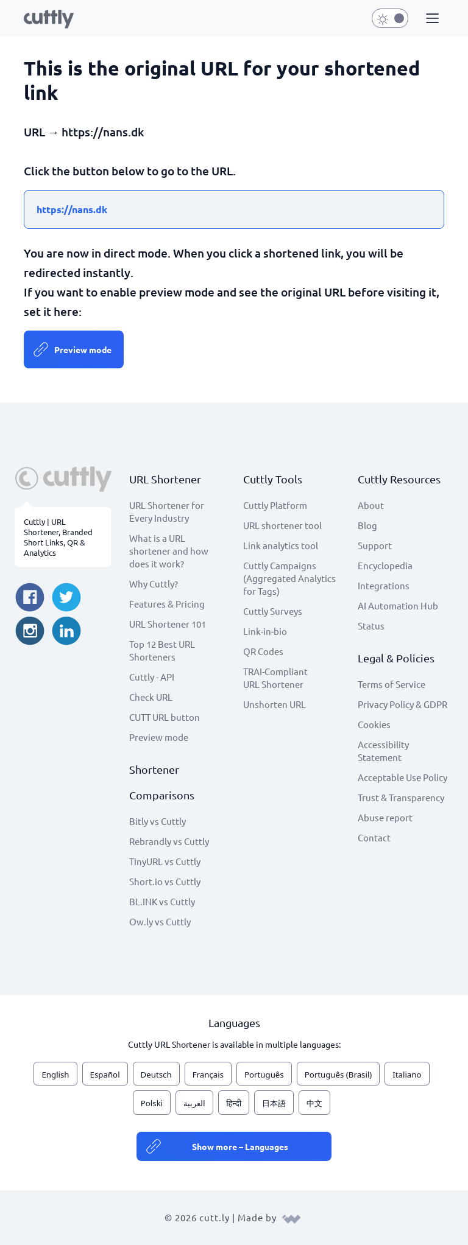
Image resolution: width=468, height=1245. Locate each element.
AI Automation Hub (398, 605)
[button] (431, 19)
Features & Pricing (167, 603)
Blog (367, 525)
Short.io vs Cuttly (164, 881)
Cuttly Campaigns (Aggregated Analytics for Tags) (289, 578)
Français (208, 1074)
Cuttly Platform (275, 505)
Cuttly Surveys (272, 611)
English (55, 1074)
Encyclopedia (385, 565)
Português (264, 1074)
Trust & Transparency (401, 797)
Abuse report (385, 817)
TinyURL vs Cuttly (164, 861)
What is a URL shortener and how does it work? (168, 550)
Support (375, 545)
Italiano (406, 1074)
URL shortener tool (282, 525)
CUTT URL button (164, 717)
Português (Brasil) (338, 1074)
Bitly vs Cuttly (157, 821)
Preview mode (83, 349)
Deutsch (156, 1074)
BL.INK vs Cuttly (162, 901)
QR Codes (263, 651)
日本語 (274, 1103)
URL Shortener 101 (167, 624)
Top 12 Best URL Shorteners (162, 650)
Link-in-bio (265, 631)
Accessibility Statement (383, 750)
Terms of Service (391, 684)
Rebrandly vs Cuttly (169, 841)
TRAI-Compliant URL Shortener (275, 677)
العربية (194, 1103)
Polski (152, 1103)
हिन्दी (233, 1103)
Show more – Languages (240, 1146)
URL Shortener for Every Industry (166, 511)
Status (371, 625)
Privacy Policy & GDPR (402, 704)
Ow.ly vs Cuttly (160, 921)
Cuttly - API (151, 676)
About (371, 505)
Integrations (384, 585)
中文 (314, 1103)
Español (105, 1074)
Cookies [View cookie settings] (374, 724)
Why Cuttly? (153, 583)
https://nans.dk (72, 209)
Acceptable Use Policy (402, 777)
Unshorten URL (274, 704)
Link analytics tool (280, 545)
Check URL (150, 697)
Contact (374, 837)
